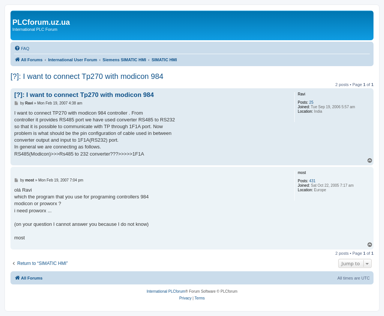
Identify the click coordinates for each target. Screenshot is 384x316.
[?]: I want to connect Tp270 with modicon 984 (87, 76)
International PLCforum (166, 291)
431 (312, 181)
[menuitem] (21, 48)
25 (311, 102)
